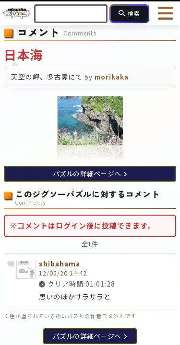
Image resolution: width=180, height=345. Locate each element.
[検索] (129, 13)
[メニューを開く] (165, 13)
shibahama (59, 263)
